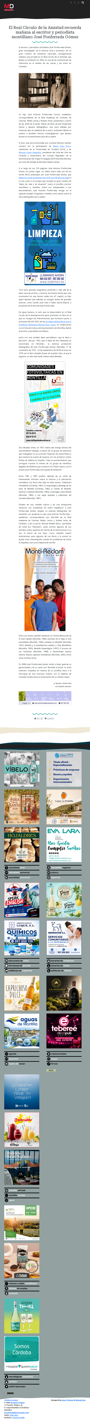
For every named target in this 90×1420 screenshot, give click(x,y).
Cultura (50, 718)
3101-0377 (14, 1415)
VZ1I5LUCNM (18, 1418)
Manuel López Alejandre (30, 152)
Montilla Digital (17, 1403)
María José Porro (62, 146)
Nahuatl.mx (80, 1400)
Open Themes (67, 1400)
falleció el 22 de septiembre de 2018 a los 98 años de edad (44, 177)
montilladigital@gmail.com (16, 1413)
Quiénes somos (11, 1400)
